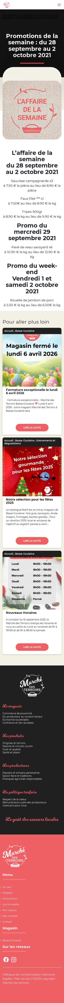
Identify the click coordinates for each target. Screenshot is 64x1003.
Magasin (8, 892)
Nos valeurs (9, 910)
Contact (7, 921)
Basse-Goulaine (12, 940)
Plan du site (22, 978)
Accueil (7, 15)
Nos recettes (10, 916)
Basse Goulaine (24, 330)
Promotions (28, 15)
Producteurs (10, 898)
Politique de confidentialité (21, 974)
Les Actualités (11, 904)
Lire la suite (32, 427)
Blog (16, 15)
